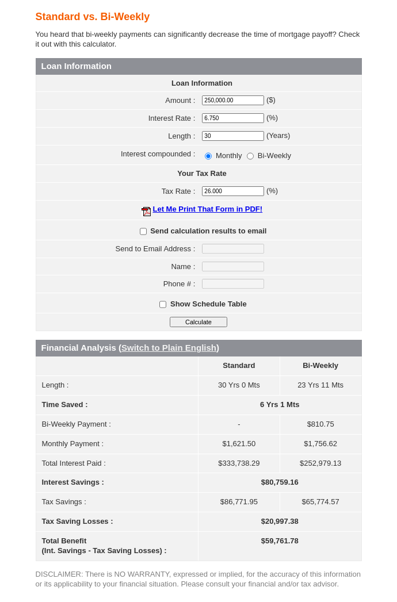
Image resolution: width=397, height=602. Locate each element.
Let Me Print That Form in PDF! (207, 209)
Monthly (230, 155)
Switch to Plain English (168, 347)
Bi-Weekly (274, 155)
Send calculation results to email (208, 231)
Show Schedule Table (208, 304)
